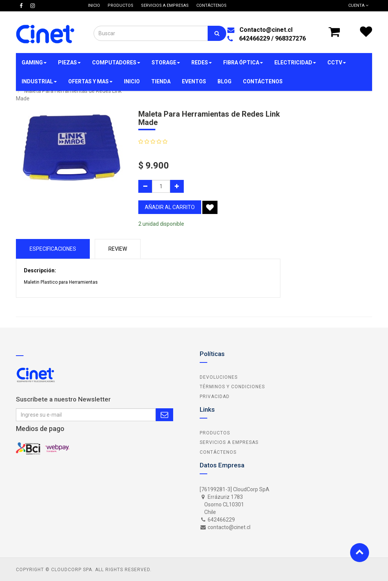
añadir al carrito (170, 207)
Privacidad (215, 396)
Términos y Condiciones (232, 386)
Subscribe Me (164, 415)
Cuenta (358, 5)
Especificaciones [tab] (53, 249)
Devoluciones (219, 377)
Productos (215, 433)
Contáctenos (218, 452)
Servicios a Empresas (229, 442)
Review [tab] (117, 249)
